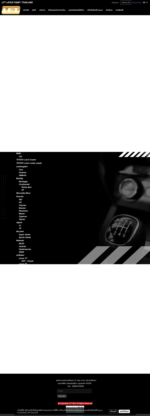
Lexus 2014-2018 (28, 269)
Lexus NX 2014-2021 (30, 325)
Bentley (19, 178)
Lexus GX (20, 144)
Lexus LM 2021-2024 (30, 294)
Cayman (22, 205)
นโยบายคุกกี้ (34, 412)
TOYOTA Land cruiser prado (29, 163)
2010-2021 (23, 371)
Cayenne (23, 216)
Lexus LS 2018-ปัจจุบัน (31, 311)
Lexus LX (23, 314)
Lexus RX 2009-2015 (30, 342)
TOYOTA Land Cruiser (26, 159)
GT (22, 190)
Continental (24, 184)
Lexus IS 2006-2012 (30, 286)
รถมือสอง (20, 255)
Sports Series (25, 237)
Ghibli (21, 252)
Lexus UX (20, 138)
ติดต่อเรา (109, 10)
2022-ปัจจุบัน (24, 89)
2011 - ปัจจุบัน (25, 50)
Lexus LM (20, 92)
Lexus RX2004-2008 (30, 339)
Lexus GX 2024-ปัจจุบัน (31, 359)
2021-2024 (23, 99)
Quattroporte (25, 249)
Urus (21, 169)
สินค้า (34, 10)
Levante (22, 246)
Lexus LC (20, 102)
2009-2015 (23, 129)
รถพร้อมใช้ (119, 10)
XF (20, 228)
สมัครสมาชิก (126, 2)
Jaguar (19, 222)
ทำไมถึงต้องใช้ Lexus (95, 10)
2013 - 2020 (24, 60)
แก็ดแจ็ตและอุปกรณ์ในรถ (26, 40)
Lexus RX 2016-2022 (30, 345)
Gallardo (22, 175)
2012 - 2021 (24, 78)
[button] (128, 10)
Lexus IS (20, 54)
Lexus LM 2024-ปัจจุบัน (31, 297)
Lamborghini (21, 166)
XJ (20, 225)
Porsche (19, 196)
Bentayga (23, 181)
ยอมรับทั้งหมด (124, 411)
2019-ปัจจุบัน (24, 141)
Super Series (24, 234)
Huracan (22, 172)
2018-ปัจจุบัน (24, 105)
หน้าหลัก (26, 10)
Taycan (22, 219)
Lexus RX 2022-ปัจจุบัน (31, 348)
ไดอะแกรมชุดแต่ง (23, 34)
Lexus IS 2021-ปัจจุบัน (30, 283)
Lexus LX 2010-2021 (30, 317)
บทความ (42, 10)
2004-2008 (24, 126)
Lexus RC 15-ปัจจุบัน (30, 334)
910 (20, 199)
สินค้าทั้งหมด (21, 30)
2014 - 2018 (24, 71)
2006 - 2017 (24, 114)
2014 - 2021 (24, 87)
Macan (22, 213)
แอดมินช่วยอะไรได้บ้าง (76, 10)
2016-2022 (23, 132)
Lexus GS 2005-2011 (30, 275)
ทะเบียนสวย (20, 27)
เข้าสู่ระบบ (115, 2)
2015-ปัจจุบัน (24, 120)
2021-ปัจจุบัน (24, 57)
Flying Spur (26, 187)
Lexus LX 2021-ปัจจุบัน (31, 320)
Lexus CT (20, 47)
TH (145, 2)
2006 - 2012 (24, 62)
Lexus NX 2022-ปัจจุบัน (31, 328)
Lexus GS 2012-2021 (30, 278)
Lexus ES (20, 65)
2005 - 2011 (24, 80)
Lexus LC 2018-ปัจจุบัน (31, 303)
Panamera (23, 211)
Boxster (22, 208)
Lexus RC (20, 117)
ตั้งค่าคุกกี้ (113, 411)
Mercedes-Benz (23, 193)
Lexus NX (20, 83)
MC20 (21, 243)
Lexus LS (20, 108)
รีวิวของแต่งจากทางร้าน (56, 10)
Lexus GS (20, 74)
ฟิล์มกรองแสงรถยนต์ (24, 37)
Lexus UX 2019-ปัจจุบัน (31, 353)
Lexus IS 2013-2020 (30, 289)
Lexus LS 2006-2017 (30, 308)
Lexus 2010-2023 (29, 362)
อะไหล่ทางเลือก (22, 44)
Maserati (20, 240)
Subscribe (61, 396)
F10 (20, 156)
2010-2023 (23, 150)
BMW (18, 153)
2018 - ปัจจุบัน (25, 69)
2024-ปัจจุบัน (24, 96)
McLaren (20, 231)
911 (20, 202)
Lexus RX (20, 123)
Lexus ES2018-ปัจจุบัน (30, 266)
